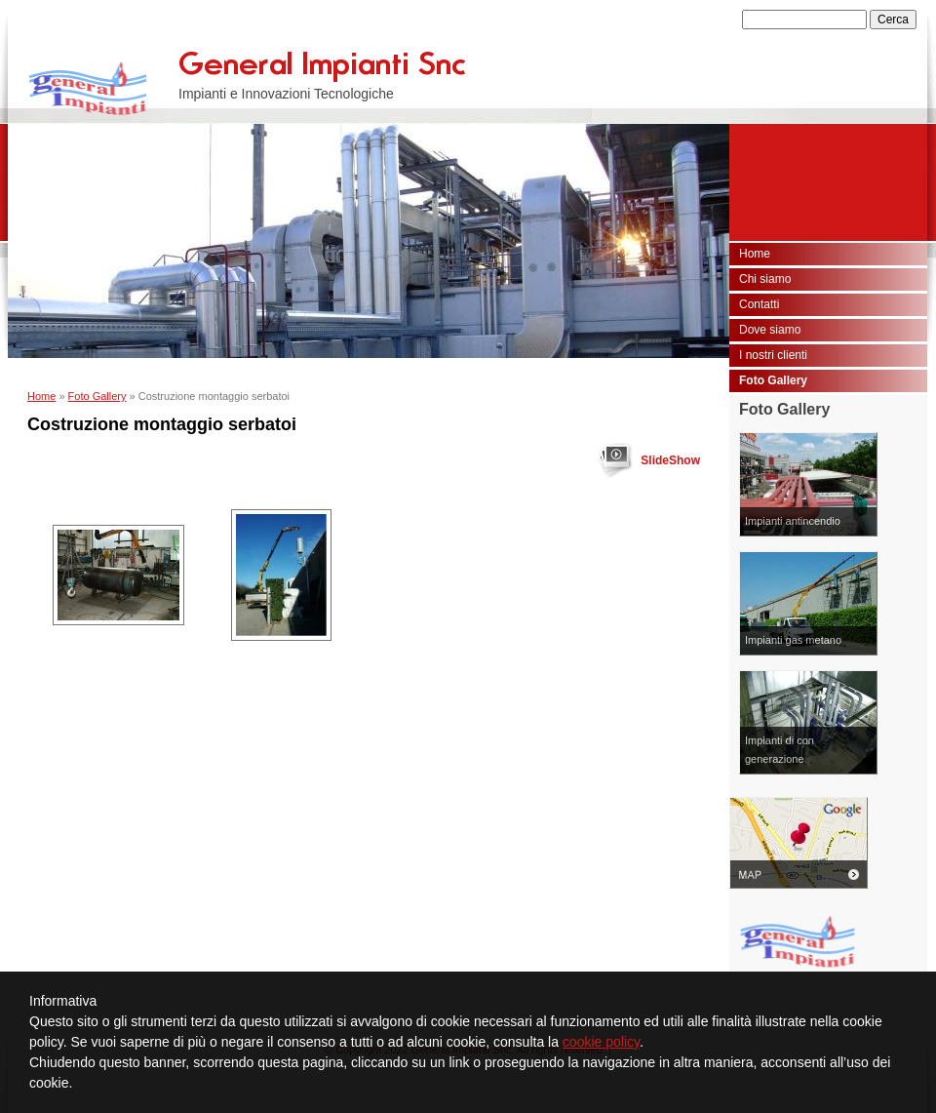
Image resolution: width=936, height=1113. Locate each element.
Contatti (759, 304)
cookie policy (601, 1042)
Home (41, 396)
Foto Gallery (97, 396)
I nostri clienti (773, 355)
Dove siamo (769, 330)
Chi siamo (765, 279)
